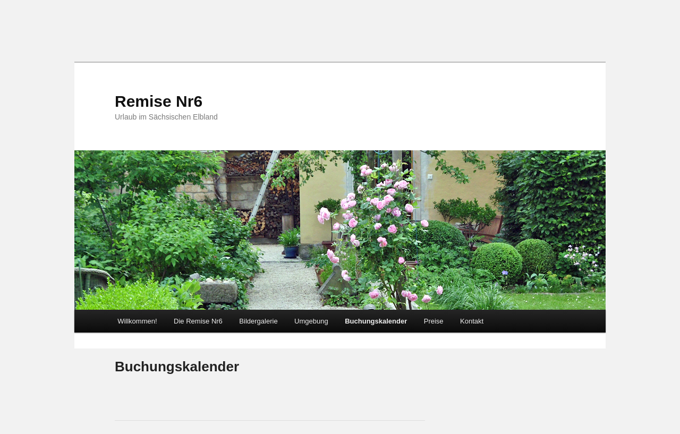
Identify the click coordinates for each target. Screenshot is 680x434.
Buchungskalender (376, 321)
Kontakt (471, 321)
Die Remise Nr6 (198, 321)
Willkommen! (137, 321)
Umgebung (311, 321)
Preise (434, 321)
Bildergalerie (258, 321)
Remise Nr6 (158, 101)
